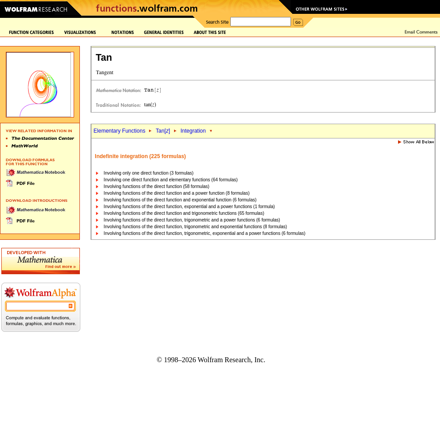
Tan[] (163, 131)
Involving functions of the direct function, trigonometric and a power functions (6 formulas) (192, 219)
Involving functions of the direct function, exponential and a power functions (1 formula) (189, 206)
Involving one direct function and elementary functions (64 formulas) (170, 179)
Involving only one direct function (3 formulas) (148, 173)
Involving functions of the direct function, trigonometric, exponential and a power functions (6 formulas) (204, 233)
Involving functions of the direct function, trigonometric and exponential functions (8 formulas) (195, 226)
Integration (193, 131)
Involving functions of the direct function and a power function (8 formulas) (176, 193)
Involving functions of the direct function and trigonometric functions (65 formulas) (184, 213)
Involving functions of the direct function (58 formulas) (156, 186)
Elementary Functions (119, 131)
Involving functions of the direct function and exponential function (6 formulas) (180, 199)
